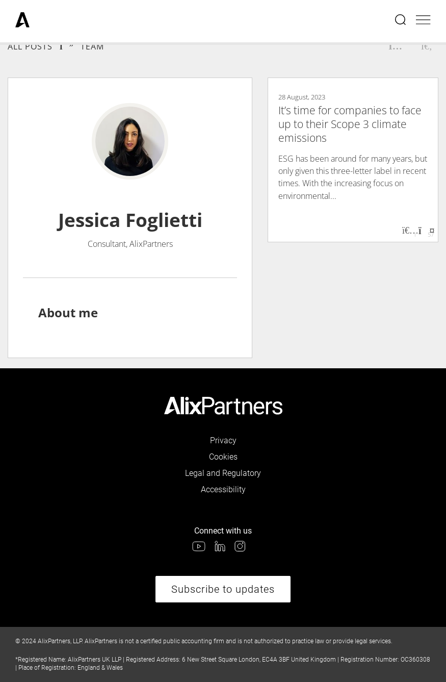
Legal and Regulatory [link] (223, 473)
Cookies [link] (223, 457)
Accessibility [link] (223, 489)
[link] (22, 21)
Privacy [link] (223, 440)
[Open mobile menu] (423, 21)
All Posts (30, 46)
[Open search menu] (401, 21)
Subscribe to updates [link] (223, 589)
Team (92, 46)
